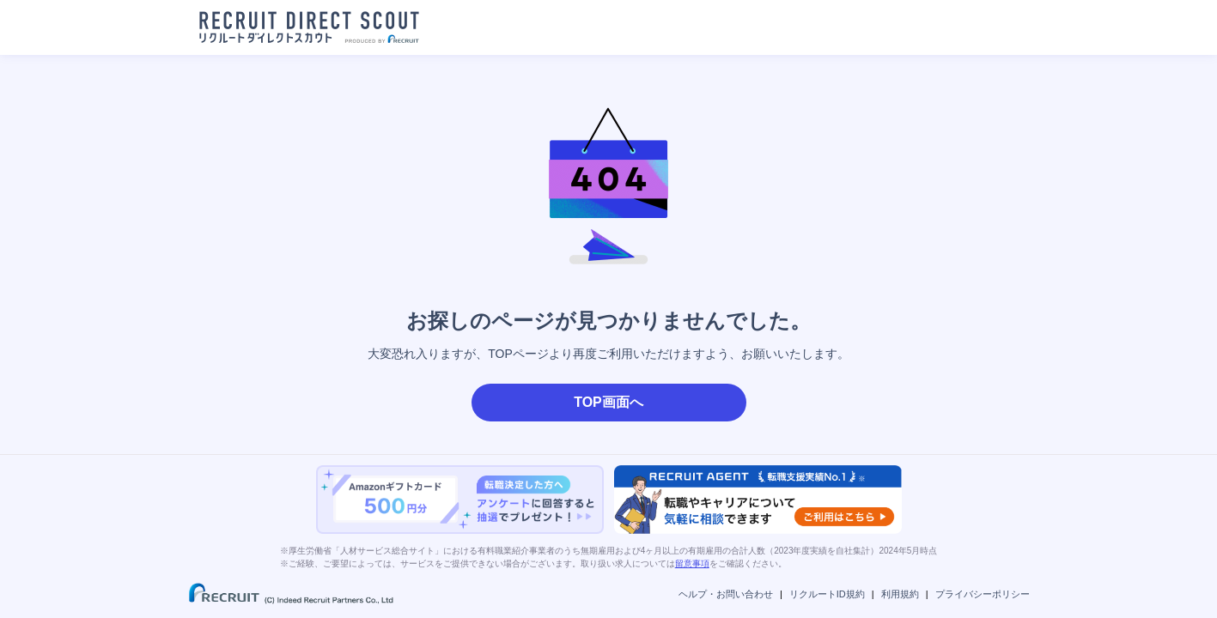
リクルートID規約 (827, 594)
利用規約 (900, 594)
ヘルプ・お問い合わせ (725, 594)
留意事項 (692, 563)
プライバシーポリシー (982, 594)
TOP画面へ (608, 402)
